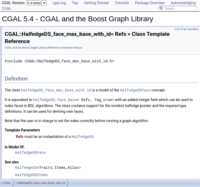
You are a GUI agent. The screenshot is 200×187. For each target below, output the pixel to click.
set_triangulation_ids (31, 133)
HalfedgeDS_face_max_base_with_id (43, 82)
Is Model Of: (80, 171)
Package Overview (150, 3)
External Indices (24, 76)
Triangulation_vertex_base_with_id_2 (43, 122)
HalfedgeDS (148, 160)
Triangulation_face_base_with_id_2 (41, 116)
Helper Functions (25, 139)
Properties (20, 65)
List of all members (187, 29)
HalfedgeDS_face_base (120, 112)
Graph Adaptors (24, 156)
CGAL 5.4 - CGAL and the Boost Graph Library (37, 30)
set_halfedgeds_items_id (34, 128)
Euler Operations (24, 162)
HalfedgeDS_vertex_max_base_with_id (44, 93)
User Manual (18, 36)
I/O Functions (22, 173)
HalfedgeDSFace (85, 103)
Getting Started (96, 3)
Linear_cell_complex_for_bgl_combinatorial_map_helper (56, 105)
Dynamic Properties (26, 70)
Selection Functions (26, 150)
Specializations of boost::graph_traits (38, 48)
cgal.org (59, 3)
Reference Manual (21, 42)
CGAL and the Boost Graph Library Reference (97, 49)
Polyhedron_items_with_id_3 (37, 110)
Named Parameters (26, 53)
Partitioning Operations (29, 168)
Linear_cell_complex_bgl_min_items (42, 99)
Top (75, 3)
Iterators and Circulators (29, 145)
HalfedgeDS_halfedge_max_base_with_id (46, 88)
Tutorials (122, 3)
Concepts (19, 59)
